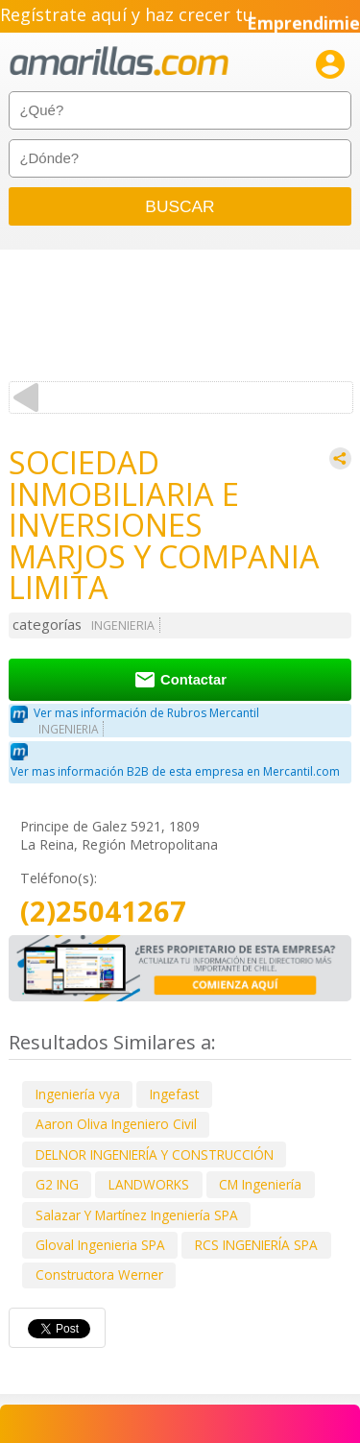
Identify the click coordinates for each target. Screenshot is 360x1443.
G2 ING (57, 1184)
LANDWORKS (148, 1184)
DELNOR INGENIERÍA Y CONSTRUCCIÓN (155, 1154)
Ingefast (174, 1094)
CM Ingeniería (260, 1184)
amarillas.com (119, 62)
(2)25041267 (103, 912)
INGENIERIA (123, 625)
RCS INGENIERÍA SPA (256, 1245)
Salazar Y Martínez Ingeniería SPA (137, 1215)
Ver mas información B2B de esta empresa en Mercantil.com (175, 771)
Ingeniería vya (78, 1094)
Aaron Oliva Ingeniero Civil (116, 1124)
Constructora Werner (99, 1274)
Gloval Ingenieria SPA (100, 1245)
